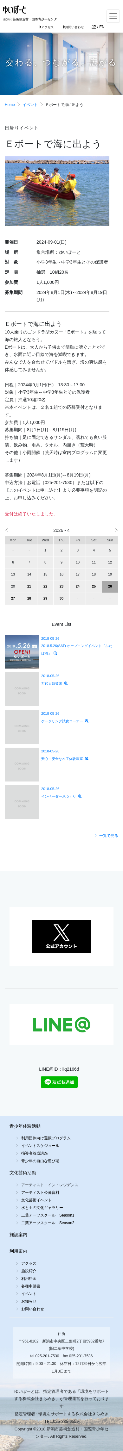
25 (94, 586)
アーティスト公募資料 (40, 1192)
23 (61, 586)
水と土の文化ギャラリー (42, 1207)
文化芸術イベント (36, 1200)
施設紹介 (28, 1271)
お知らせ (28, 1301)
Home (10, 105)
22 (45, 586)
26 (110, 586)
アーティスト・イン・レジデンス (49, 1185)
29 (45, 598)
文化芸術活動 (23, 1172)
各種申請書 (30, 1286)
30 (61, 598)
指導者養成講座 (34, 1153)
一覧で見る (106, 835)
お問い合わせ (73, 27)
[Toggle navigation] (113, 16)
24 (78, 586)
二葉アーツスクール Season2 (47, 1223)
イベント (30, 105)
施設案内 (18, 1234)
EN (102, 27)
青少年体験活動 (25, 1126)
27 (13, 598)
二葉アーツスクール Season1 (47, 1215)
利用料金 (28, 1278)
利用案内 (18, 1251)
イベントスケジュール (40, 1145)
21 (29, 586)
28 (29, 598)
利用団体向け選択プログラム (46, 1138)
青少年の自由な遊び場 (40, 1161)
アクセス (47, 27)
